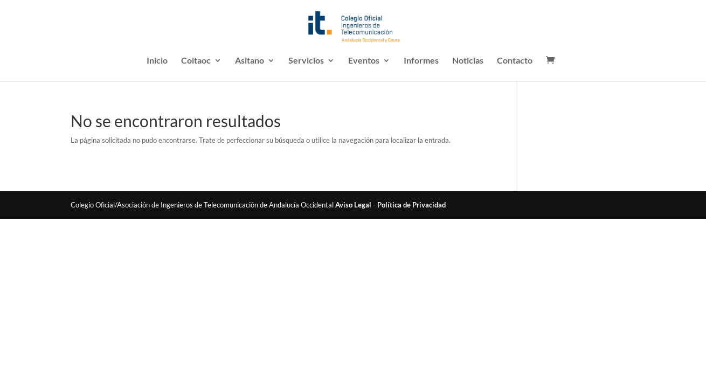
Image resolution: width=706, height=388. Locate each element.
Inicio (157, 61)
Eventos (363, 61)
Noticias (467, 61)
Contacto (514, 61)
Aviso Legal (353, 204)
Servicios (306, 61)
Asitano (249, 61)
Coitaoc (196, 61)
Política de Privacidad (411, 204)
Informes (421, 61)
